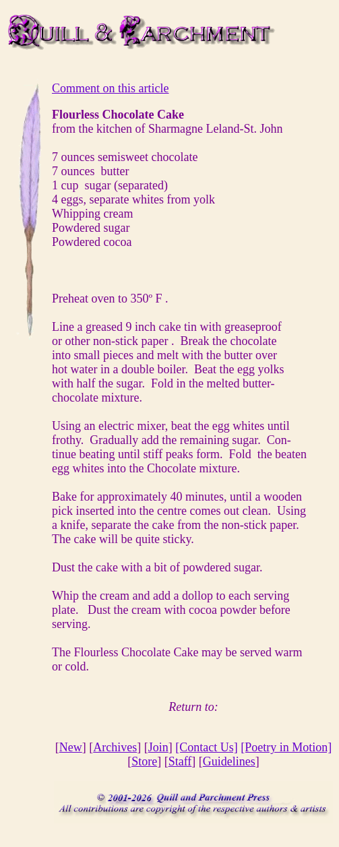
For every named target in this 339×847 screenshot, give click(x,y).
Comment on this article (110, 88)
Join (158, 747)
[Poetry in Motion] (286, 747)
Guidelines (229, 761)
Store (144, 761)
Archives (115, 747)
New (70, 747)
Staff (180, 761)
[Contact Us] (206, 747)
